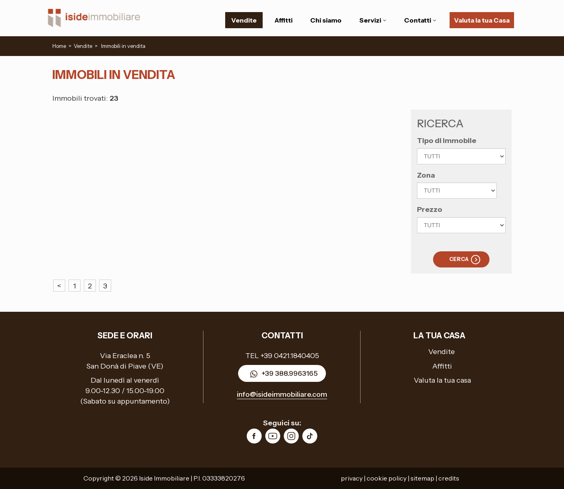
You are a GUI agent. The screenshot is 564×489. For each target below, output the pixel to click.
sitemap (422, 478)
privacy (352, 478)
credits (448, 478)
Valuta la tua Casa (482, 20)
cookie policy (386, 478)
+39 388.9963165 (282, 374)
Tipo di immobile (446, 140)
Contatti (420, 20)
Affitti (283, 20)
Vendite (244, 20)
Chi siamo (326, 20)
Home (59, 46)
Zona (426, 175)
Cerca (459, 259)
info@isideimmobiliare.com (282, 394)
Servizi (372, 20)
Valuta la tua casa (442, 380)
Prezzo (429, 209)
